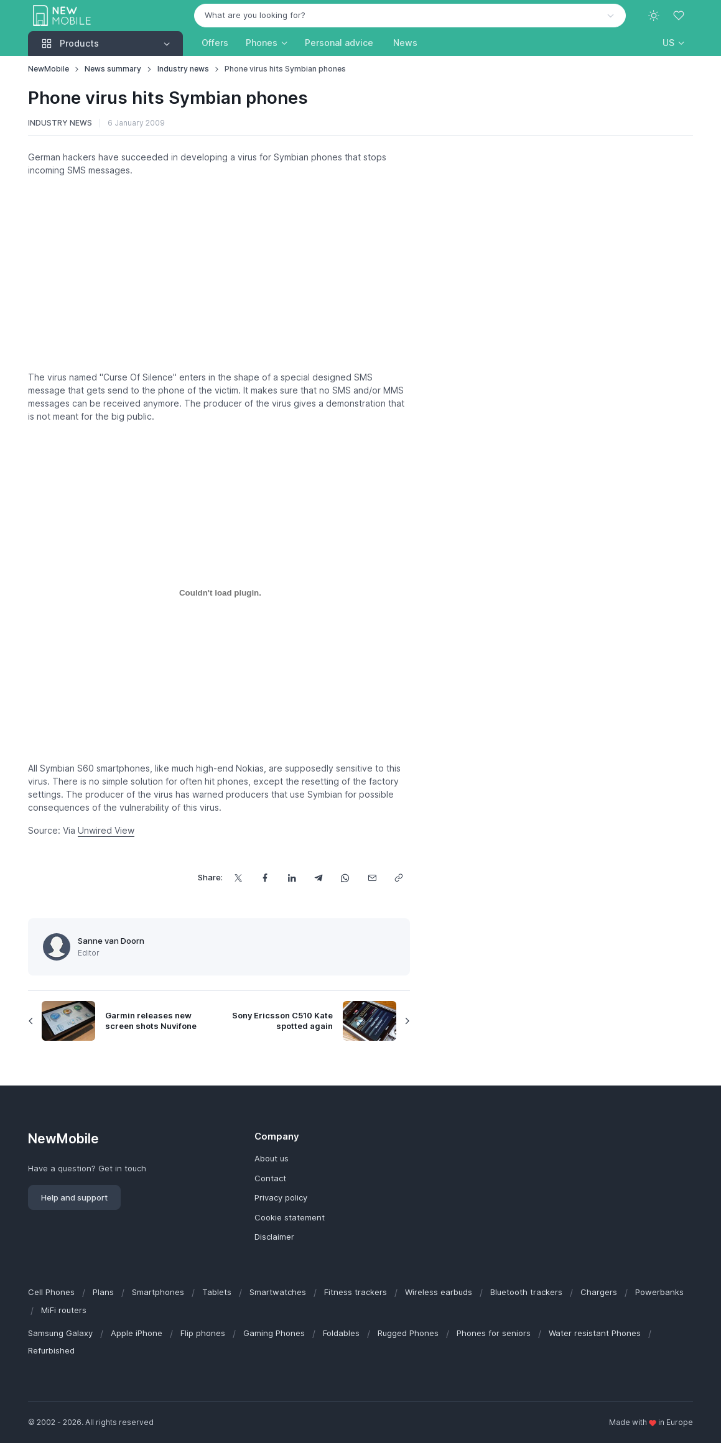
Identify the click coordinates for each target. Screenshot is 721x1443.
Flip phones (202, 1333)
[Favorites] (680, 15)
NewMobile (48, 68)
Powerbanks (659, 1292)
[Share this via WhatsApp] (345, 877)
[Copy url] (399, 877)
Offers (215, 42)
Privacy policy (280, 1197)
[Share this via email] (372, 877)
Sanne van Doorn (111, 941)
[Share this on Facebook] (265, 877)
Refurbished (51, 1350)
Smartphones (158, 1292)
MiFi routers (63, 1310)
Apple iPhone (136, 1333)
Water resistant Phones (595, 1333)
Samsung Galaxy (60, 1333)
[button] (673, 42)
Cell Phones (51, 1292)
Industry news (183, 68)
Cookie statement (289, 1217)
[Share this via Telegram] (319, 877)
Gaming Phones (274, 1333)
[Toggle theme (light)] (654, 15)
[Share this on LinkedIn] (292, 877)
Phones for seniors (494, 1333)
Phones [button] (261, 42)
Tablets (216, 1292)
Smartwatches (277, 1292)
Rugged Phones (408, 1333)
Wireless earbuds (438, 1292)
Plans (103, 1292)
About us (271, 1158)
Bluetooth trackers (526, 1292)
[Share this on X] (238, 877)
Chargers (598, 1292)
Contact (270, 1178)
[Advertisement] (219, 274)
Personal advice (339, 42)
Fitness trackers (355, 1292)
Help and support (74, 1197)
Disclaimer (274, 1237)
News (405, 42)
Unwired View (106, 830)
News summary (113, 68)
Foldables (341, 1333)
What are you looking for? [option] (255, 15)
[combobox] (410, 15)
